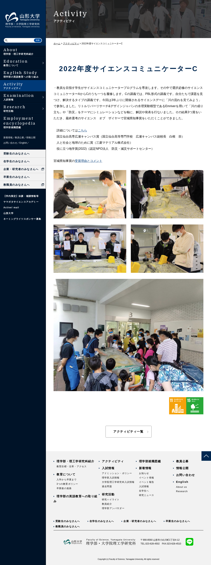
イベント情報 (146, 477)
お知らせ (144, 473)
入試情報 (108, 468)
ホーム (57, 43)
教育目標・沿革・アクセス (72, 466)
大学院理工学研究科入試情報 (118, 482)
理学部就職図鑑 (150, 461)
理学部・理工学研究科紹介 (75, 461)
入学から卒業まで (67, 479)
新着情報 (8, 137)
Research (182, 491)
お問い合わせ (10, 143)
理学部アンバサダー (113, 508)
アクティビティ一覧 (128, 431)
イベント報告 (146, 482)
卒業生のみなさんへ (16, 176)
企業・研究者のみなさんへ (21, 169)
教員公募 (19, 137)
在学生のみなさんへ (16, 161)
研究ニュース (146, 495)
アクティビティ (71, 43)
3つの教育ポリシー (67, 484)
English (23, 143)
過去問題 (107, 486)
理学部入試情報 (110, 477)
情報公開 (30, 137)
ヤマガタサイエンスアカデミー (21, 202)
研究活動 (108, 494)
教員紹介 (107, 504)
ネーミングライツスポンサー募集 (22, 219)
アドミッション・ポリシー (117, 473)
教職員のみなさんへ (16, 184)
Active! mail (11, 207)
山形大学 (8, 213)
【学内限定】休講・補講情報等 (21, 196)
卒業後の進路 (64, 488)
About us (181, 487)
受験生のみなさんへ (16, 153)
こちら (82, 130)
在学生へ (144, 490)
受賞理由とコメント (88, 160)
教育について (66, 474)
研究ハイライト (110, 499)
